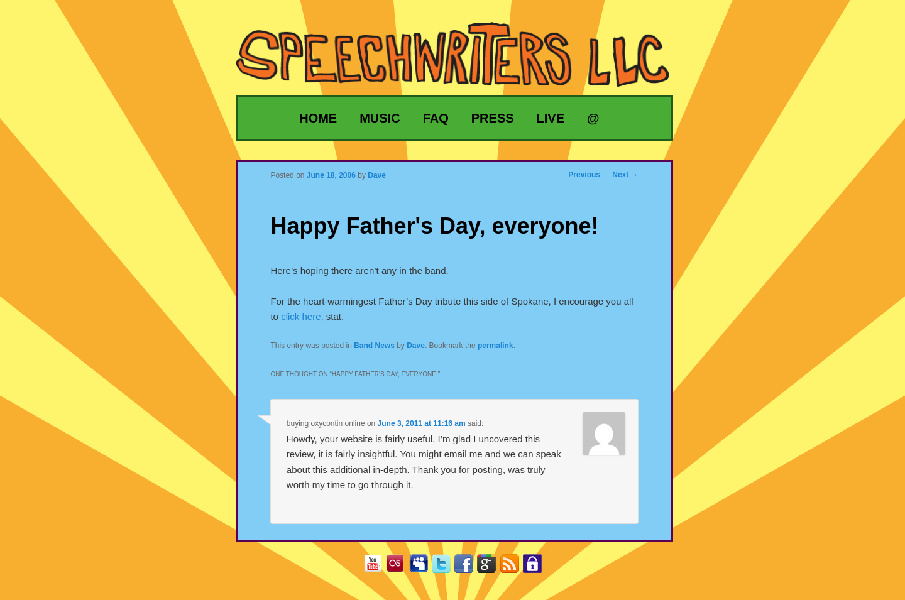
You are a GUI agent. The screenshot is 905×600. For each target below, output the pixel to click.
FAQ (436, 118)
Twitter (446, 567)
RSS (514, 567)
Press (492, 118)
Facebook (468, 567)
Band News (374, 345)
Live (550, 118)
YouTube (377, 567)
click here (301, 316)
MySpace (423, 567)
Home (318, 118)
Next (625, 174)
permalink (495, 345)
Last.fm (400, 567)
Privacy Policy (537, 567)
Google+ (491, 567)
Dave (416, 345)
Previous (579, 174)
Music (379, 118)
